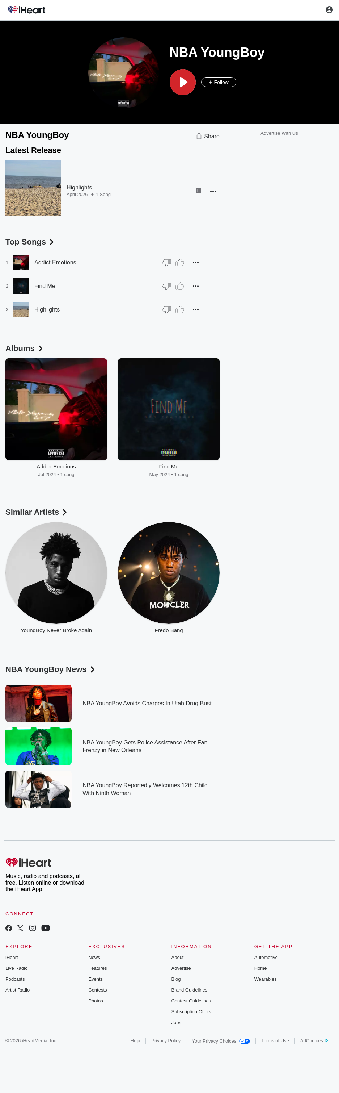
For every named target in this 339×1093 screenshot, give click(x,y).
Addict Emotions (55, 262)
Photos (95, 1001)
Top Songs (30, 241)
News (94, 957)
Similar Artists (36, 512)
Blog (176, 979)
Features (97, 968)
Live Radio (16, 968)
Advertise (181, 968)
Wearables (265, 979)
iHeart (11, 957)
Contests (97, 990)
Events (95, 979)
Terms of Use (275, 1040)
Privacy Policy (166, 1040)
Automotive (266, 957)
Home (260, 968)
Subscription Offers (191, 1011)
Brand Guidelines (189, 990)
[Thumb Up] (179, 262)
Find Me (44, 286)
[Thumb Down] (166, 262)
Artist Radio (17, 990)
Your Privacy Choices (221, 1041)
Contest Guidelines (191, 1001)
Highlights (79, 187)
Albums (24, 348)
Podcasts (15, 979)
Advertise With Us (279, 133)
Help (135, 1040)
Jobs (176, 1022)
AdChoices (314, 1040)
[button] (183, 82)
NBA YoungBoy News (50, 669)
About (177, 957)
